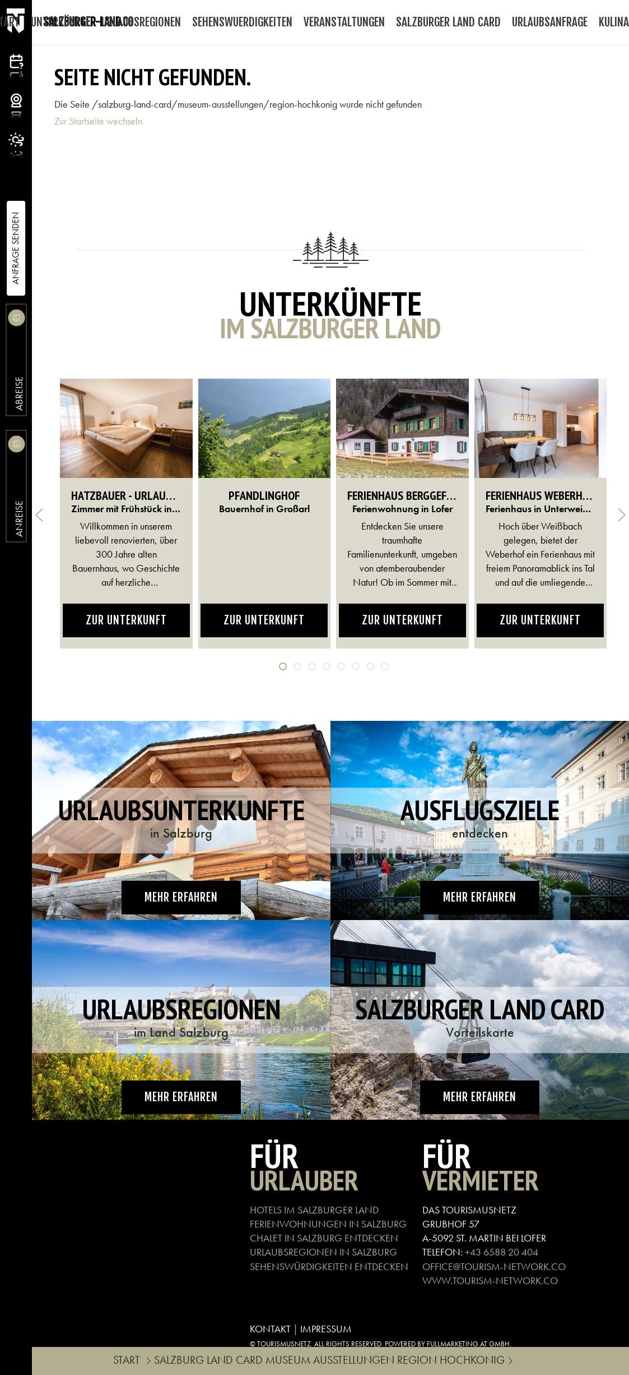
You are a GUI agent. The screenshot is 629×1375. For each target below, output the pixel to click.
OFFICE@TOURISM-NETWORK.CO (494, 1266)
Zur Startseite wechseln (98, 120)
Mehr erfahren (181, 897)
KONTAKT (270, 1328)
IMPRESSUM (326, 1328)
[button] (39, 515)
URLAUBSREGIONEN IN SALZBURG (323, 1251)
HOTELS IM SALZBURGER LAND (314, 1209)
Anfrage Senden (15, 248)
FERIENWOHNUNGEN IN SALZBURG (328, 1223)
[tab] (283, 666)
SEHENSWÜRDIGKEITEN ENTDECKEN (329, 1266)
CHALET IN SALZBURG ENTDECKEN (324, 1237)
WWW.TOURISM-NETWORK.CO (490, 1280)
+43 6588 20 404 (501, 1251)
